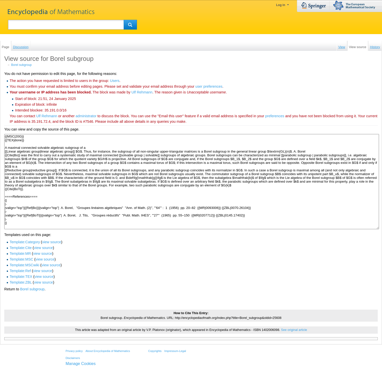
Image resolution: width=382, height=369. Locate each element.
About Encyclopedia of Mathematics (107, 350)
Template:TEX (21, 277)
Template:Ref (20, 271)
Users (114, 81)
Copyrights (154, 350)
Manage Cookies (81, 363)
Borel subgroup (21, 65)
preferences (274, 116)
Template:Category (25, 242)
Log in (280, 5)
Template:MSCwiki (24, 265)
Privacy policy (74, 350)
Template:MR (20, 254)
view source (51, 242)
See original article (294, 330)
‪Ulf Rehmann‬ (141, 92)
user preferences (208, 86)
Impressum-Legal (175, 350)
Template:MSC (21, 259)
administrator (86, 116)
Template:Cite (21, 248)
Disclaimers (73, 357)
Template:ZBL (21, 282)
